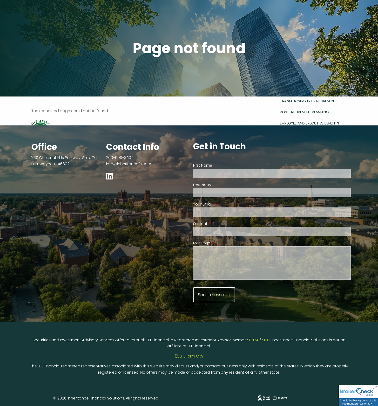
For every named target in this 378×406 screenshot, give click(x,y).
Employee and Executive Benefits (309, 123)
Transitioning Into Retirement (308, 100)
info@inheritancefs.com (128, 164)
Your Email (221, 204)
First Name (202, 165)
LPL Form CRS (189, 356)
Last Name (203, 185)
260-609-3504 (120, 157)
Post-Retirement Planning (304, 112)
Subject (219, 224)
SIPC (266, 340)
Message (220, 243)
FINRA (253, 340)
